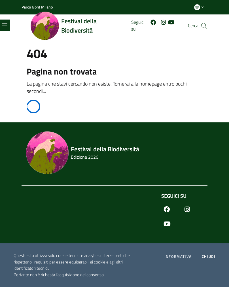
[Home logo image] (81, 26)
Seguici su (173, 196)
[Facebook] (154, 22)
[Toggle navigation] (4, 25)
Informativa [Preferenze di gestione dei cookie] (178, 256)
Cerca (193, 25)
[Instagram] (190, 209)
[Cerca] (204, 25)
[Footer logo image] (114, 152)
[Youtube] (172, 22)
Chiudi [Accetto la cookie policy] (208, 256)
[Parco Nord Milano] (37, 7)
